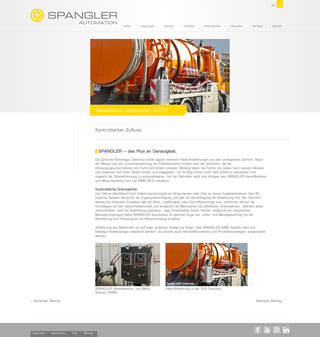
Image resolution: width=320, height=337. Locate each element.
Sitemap (88, 333)
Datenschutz (58, 333)
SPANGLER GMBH (73, 16)
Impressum (39, 333)
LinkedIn (286, 330)
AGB (74, 333)
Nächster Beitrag (270, 301)
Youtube (267, 330)
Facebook (257, 330)
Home (127, 26)
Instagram (276, 330)
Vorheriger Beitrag (45, 301)
